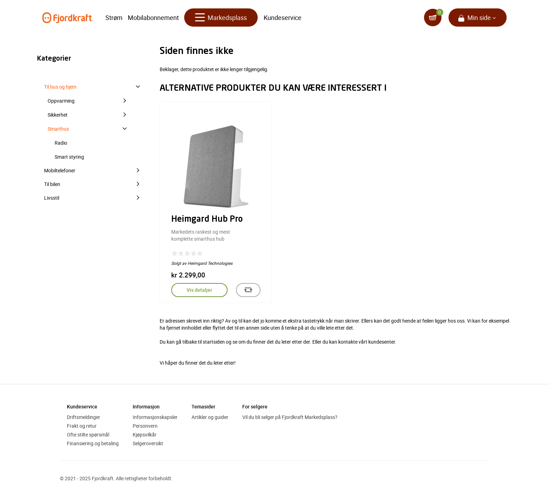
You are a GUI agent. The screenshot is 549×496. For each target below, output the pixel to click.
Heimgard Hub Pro (207, 219)
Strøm (114, 17)
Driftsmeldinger (83, 417)
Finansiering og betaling (93, 443)
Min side (479, 17)
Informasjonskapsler (155, 417)
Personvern (145, 425)
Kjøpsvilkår (145, 434)
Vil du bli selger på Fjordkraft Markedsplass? (290, 417)
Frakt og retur (82, 425)
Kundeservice (282, 17)
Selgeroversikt (148, 443)
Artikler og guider (210, 417)
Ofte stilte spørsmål (88, 434)
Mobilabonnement (153, 17)
